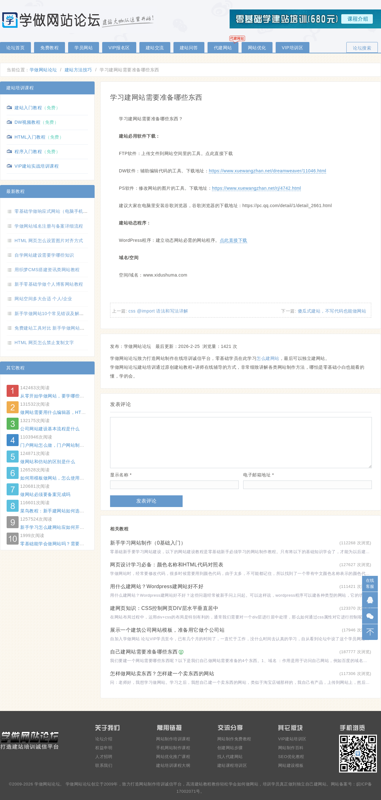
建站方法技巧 (78, 69)
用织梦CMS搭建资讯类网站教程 (47, 269)
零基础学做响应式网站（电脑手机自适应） (58, 211)
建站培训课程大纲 (173, 765)
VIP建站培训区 (292, 739)
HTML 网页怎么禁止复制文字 (44, 342)
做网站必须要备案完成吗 (45, 494)
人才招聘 (103, 756)
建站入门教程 (28, 107)
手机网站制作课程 (173, 747)
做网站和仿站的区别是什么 (47, 461)
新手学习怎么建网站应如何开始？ (54, 527)
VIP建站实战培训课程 (37, 166)
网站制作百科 (291, 747)
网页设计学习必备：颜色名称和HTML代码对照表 (166, 564)
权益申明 (103, 747)
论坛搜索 (362, 48)
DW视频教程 (27, 122)
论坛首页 (15, 47)
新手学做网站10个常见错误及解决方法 (54, 313)
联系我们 (103, 765)
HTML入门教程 (30, 137)
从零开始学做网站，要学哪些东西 (54, 395)
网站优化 (257, 47)
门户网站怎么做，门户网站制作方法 (56, 445)
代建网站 (223, 47)
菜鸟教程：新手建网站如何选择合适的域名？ (66, 510)
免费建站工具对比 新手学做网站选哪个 (54, 328)
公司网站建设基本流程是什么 (50, 428)
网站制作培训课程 (173, 739)
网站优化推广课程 (173, 756)
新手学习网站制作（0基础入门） (148, 543)
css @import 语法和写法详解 (158, 310)
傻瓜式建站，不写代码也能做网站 (332, 310)
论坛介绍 (103, 739)
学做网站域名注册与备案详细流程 (49, 226)
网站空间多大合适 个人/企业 (43, 298)
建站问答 (189, 47)
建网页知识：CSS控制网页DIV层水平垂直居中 (164, 608)
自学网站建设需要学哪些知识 (44, 255)
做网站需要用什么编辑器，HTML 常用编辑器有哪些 (73, 412)
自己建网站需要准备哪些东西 (144, 651)
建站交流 (155, 47)
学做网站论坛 (43, 69)
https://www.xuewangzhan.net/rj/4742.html (256, 188)
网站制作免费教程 (234, 739)
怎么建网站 (267, 358)
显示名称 (121, 474)
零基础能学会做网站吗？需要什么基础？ (61, 543)
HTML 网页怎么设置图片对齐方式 (49, 240)
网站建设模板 (291, 765)
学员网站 (83, 47)
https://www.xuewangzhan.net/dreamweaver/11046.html (267, 170)
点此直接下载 (233, 240)
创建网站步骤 (230, 747)
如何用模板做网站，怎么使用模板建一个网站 (66, 478)
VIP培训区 (292, 47)
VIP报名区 (119, 47)
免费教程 (49, 47)
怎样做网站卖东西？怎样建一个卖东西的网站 (162, 673)
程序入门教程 (28, 151)
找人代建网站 (230, 756)
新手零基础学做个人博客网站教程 (49, 284)
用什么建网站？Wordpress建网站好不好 (156, 586)
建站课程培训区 (232, 765)
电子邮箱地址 (258, 474)
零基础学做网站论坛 (79, 19)
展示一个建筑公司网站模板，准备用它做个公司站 (167, 630)
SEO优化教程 (291, 756)
